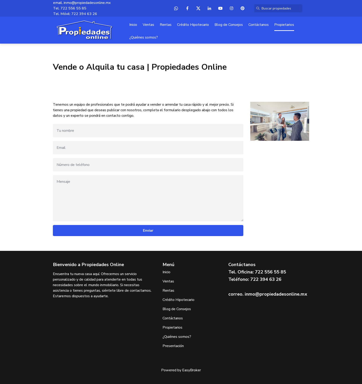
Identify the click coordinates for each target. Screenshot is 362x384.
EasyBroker (191, 370)
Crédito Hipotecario (193, 24)
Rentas (166, 24)
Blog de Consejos (228, 24)
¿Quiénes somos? (143, 37)
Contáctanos (258, 24)
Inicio (133, 24)
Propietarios (284, 24)
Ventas (148, 24)
